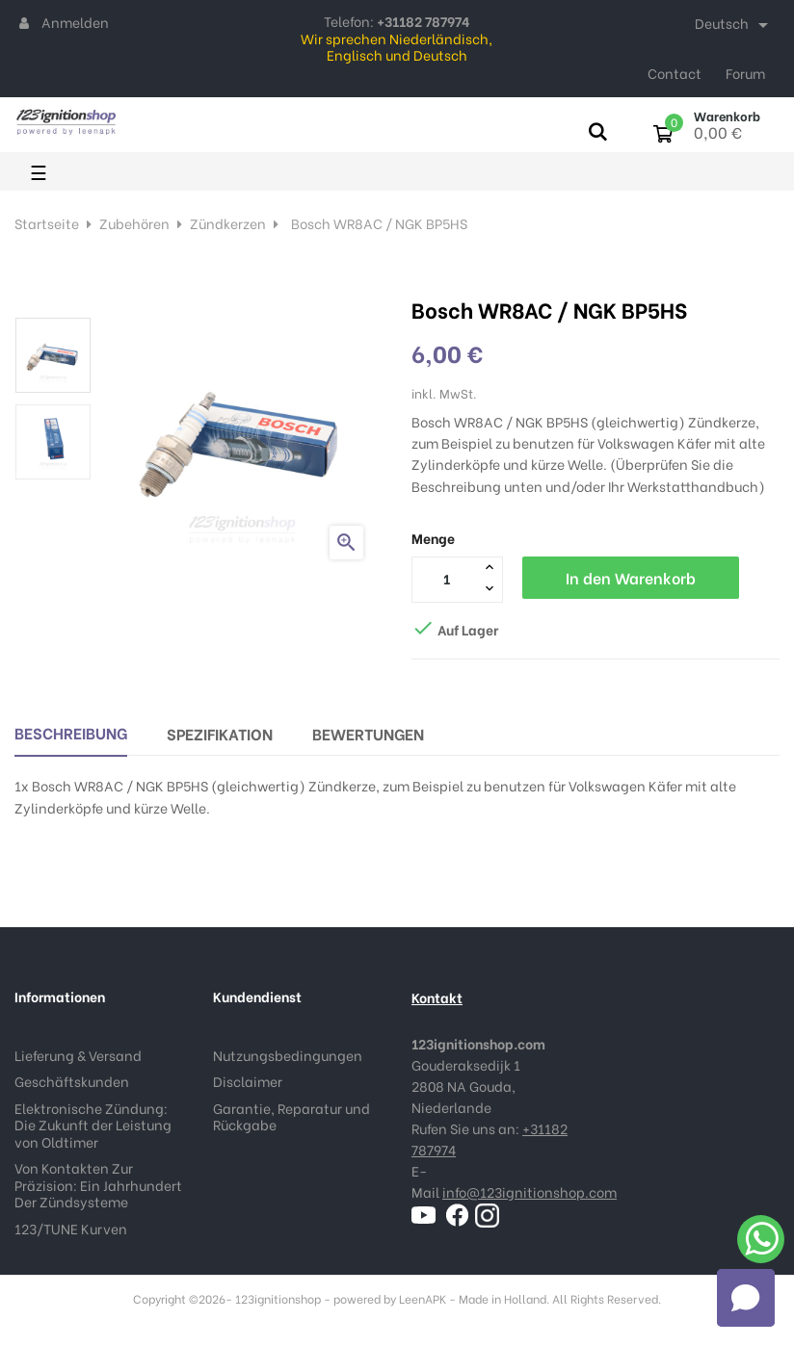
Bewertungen (368, 733)
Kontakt (437, 997)
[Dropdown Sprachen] (735, 25)
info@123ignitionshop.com (529, 1191)
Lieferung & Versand (78, 1055)
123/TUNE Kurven (70, 1228)
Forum (745, 73)
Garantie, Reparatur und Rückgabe (291, 1116)
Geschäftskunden (71, 1081)
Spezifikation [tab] (220, 733)
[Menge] (446, 578)
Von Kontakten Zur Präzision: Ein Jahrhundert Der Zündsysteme (98, 1184)
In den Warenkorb (631, 577)
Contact (674, 73)
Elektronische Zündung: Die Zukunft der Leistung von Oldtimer (93, 1125)
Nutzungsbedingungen (287, 1055)
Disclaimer (247, 1081)
